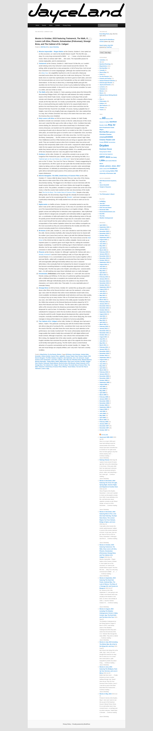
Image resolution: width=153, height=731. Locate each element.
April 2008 (103, 417)
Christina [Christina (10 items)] (103, 134)
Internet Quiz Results (106, 82)
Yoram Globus (72, 366)
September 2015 (104, 237)
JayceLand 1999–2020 (106, 437)
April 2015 (103, 248)
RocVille (102, 213)
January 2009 (104, 399)
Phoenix (40, 363)
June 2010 (103, 364)
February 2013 (104, 301)
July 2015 (102, 241)
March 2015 (103, 250)
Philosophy (103, 101)
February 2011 (104, 347)
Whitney (64, 366)
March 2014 (103, 274)
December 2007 (104, 426)
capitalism (62, 356)
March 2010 (103, 370)
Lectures (102, 87)
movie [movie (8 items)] (110, 160)
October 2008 (104, 405)
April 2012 (103, 322)
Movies (59, 354)
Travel (101, 109)
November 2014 (104, 258)
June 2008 (103, 413)
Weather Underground (106, 218)
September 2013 (104, 287)
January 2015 (104, 254)
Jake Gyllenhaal (67, 358)
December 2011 (104, 330)
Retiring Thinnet (104, 460)
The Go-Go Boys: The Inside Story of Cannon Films (59, 192)
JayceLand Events (105, 84)
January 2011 (104, 349)
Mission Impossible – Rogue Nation (45, 361)
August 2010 (103, 359)
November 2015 (104, 233)
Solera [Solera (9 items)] (112, 171)
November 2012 (104, 308)
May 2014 (102, 270)
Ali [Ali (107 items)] (104, 118)
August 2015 (103, 239)
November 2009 (104, 378)
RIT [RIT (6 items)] (108, 168)
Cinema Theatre (70, 356)
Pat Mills (82, 361)
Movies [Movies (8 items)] (114, 160)
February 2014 (104, 277)
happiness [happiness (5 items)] (110, 154)
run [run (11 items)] (103, 171)
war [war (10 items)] (115, 173)
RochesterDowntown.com (107, 211)
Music (101, 93)
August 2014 (103, 264)
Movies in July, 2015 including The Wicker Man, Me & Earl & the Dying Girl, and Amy (109, 644)
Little (64, 359)
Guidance (54, 358)
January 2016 (104, 229)
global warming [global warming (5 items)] (103, 154)
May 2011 (102, 343)
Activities (102, 60)
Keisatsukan (47, 359)
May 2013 (102, 295)
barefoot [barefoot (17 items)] (113, 122)
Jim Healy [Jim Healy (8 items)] (114, 157)
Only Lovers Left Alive (73, 361)
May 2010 (102, 366)
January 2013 (104, 303)
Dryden (86, 356)
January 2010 (104, 374)
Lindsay (60, 359)
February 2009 (104, 397)
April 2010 (103, 368)
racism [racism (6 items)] (105, 168)
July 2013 (102, 291)
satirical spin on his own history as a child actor (54, 159)
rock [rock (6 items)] (101, 171)
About (50, 25)
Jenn (74, 358)
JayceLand (104, 434)
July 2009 (102, 386)
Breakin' (69, 197)
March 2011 (103, 345)
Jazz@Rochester (105, 205)
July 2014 (102, 266)
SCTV (87, 363)
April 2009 (103, 392)
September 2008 (104, 407)
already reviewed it (45, 254)
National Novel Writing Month (108, 95)
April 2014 (103, 272)
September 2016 (104, 227)
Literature (102, 89)
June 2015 (103, 243)
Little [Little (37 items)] (102, 160)
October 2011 (104, 335)
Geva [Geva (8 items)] (109, 151)
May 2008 (102, 415)
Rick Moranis (72, 363)
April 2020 (103, 225)
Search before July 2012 (106, 45)
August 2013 (103, 289)
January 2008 (104, 423)
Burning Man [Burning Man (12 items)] (104, 132)
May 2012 (102, 320)
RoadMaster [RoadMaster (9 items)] (113, 168)
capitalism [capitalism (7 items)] (112, 132)
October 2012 (104, 310)
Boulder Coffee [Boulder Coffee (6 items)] (104, 125)
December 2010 (104, 351)
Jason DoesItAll (104, 185)
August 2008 (103, 409)
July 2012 (102, 316)
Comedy (102, 70)
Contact (57, 25)
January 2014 (104, 279)
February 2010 (104, 372)
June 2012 (103, 318)
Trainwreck (41, 366)
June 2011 (103, 341)
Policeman (46, 363)
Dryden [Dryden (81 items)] (104, 145)
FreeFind (108, 47)
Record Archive (63, 363)
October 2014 (104, 260)
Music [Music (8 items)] (101, 163)
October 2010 (104, 355)
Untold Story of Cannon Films (53, 366)
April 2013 (103, 297)
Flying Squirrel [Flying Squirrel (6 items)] (104, 151)
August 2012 (103, 314)
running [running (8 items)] (107, 171)
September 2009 (104, 382)
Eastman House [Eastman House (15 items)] (106, 149)
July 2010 (102, 361)
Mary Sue (45, 73)
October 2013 (104, 285)
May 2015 (102, 245)
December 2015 (104, 231)
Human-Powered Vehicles (107, 80)
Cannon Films (55, 356)
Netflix (57, 361)
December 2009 (104, 376)
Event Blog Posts (104, 34)
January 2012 (104, 328)
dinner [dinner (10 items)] (106, 142)
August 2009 (103, 384)
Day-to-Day (103, 72)
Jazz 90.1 (102, 203)
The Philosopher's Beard (107, 194)
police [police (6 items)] (101, 168)
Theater (102, 107)
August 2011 (103, 337)
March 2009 (103, 394)
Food (101, 74)
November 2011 (104, 332)
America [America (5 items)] (108, 118)
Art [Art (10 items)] (112, 118)
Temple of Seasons (105, 187)
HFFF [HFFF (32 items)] (102, 157)
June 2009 (103, 388)
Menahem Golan (76, 359)
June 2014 (103, 268)
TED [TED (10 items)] (116, 171)
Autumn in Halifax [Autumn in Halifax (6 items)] (104, 122)
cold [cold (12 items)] (113, 140)
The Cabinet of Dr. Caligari (50, 365)
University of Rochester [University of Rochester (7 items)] (106, 173)
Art (100, 62)
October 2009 (104, 380)
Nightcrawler (63, 361)
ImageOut (60, 358)
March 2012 (103, 324)
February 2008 (104, 421)
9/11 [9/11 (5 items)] (101, 118)
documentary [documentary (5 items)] (112, 142)
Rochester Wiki (104, 209)
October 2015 (104, 235)
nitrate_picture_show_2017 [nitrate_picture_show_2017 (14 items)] (110, 166)
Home (37, 25)
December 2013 (104, 281)
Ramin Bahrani (54, 363)
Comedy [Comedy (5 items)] (102, 142)
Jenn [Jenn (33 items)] (107, 157)
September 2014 (104, 262)
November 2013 (104, 283)
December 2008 (104, 401)
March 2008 (103, 419)
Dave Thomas (79, 356)
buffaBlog (102, 201)
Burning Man (103, 68)
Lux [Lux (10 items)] (106, 160)
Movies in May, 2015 (106, 694)
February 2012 (104, 326)
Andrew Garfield (45, 356)
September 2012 (104, 312)
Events (44, 25)
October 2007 (104, 430)
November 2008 (104, 403)
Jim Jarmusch (80, 358)
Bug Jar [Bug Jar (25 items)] (111, 125)
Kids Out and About (105, 207)
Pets (101, 99)
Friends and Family (105, 78)
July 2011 (102, 339)
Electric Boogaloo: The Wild (43, 358)
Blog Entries (43, 354)
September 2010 (104, 357)
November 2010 (104, 353)
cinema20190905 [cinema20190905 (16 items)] (106, 137)
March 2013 (103, 299)
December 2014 (104, 256)
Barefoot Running (105, 64)
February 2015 (104, 252)
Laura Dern (54, 359)
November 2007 (104, 428)
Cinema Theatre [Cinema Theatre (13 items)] (105, 140)
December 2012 (104, 306)
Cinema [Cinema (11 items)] (108, 134)
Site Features (104, 105)
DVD (89, 356)
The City (102, 216)
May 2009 (102, 390)
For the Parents (52, 354)
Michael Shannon (87, 359)
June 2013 (103, 293)
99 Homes (69, 354)
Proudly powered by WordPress (81, 724)
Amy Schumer (76, 354)
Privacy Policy (67, 25)
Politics (102, 103)
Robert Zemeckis (81, 363)
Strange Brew (39, 365)
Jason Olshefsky (54, 47)
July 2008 (102, 411)
